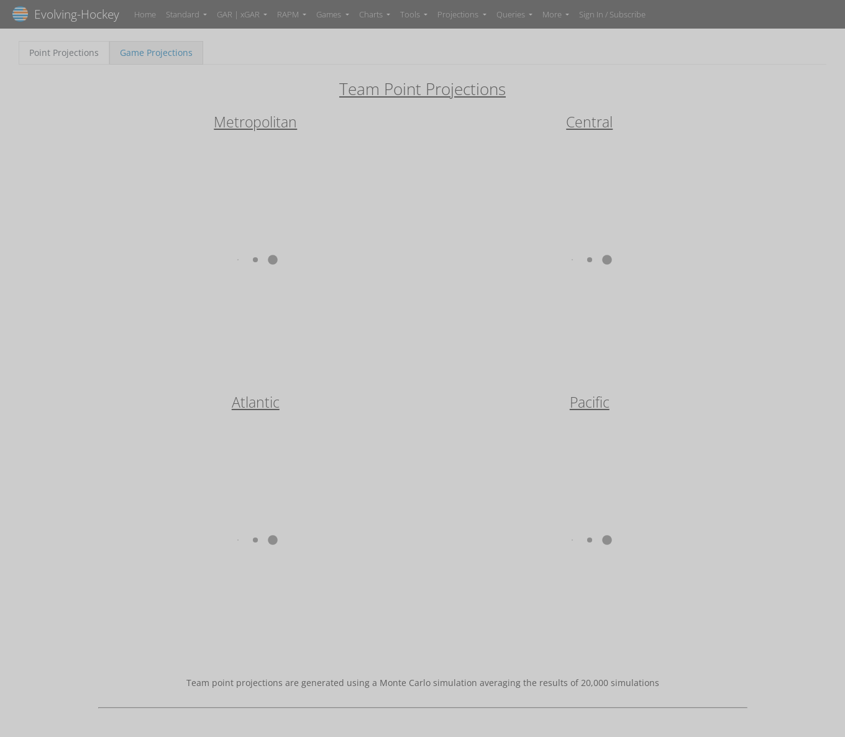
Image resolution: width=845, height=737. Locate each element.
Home (145, 14)
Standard (183, 14)
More (553, 14)
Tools (411, 14)
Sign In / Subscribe (612, 14)
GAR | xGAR (239, 14)
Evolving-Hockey (65, 14)
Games (329, 14)
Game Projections (156, 52)
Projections (458, 14)
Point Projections (64, 52)
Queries (511, 14)
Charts (372, 14)
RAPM (289, 14)
